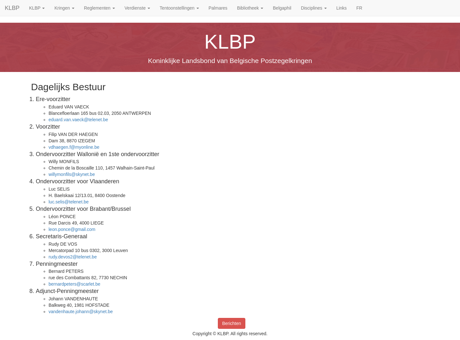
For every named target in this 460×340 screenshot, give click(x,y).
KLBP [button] (37, 8)
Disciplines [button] (314, 8)
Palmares (218, 8)
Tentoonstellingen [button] (179, 8)
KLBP (12, 8)
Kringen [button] (64, 8)
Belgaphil (282, 8)
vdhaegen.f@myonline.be (74, 147)
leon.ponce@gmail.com (72, 229)
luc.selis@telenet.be (69, 201)
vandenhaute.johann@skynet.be (81, 311)
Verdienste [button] (137, 8)
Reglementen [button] (99, 8)
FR (359, 8)
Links (341, 8)
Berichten (231, 323)
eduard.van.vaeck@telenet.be (78, 119)
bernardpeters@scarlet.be (74, 284)
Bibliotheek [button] (250, 8)
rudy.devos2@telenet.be (73, 256)
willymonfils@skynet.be (72, 174)
